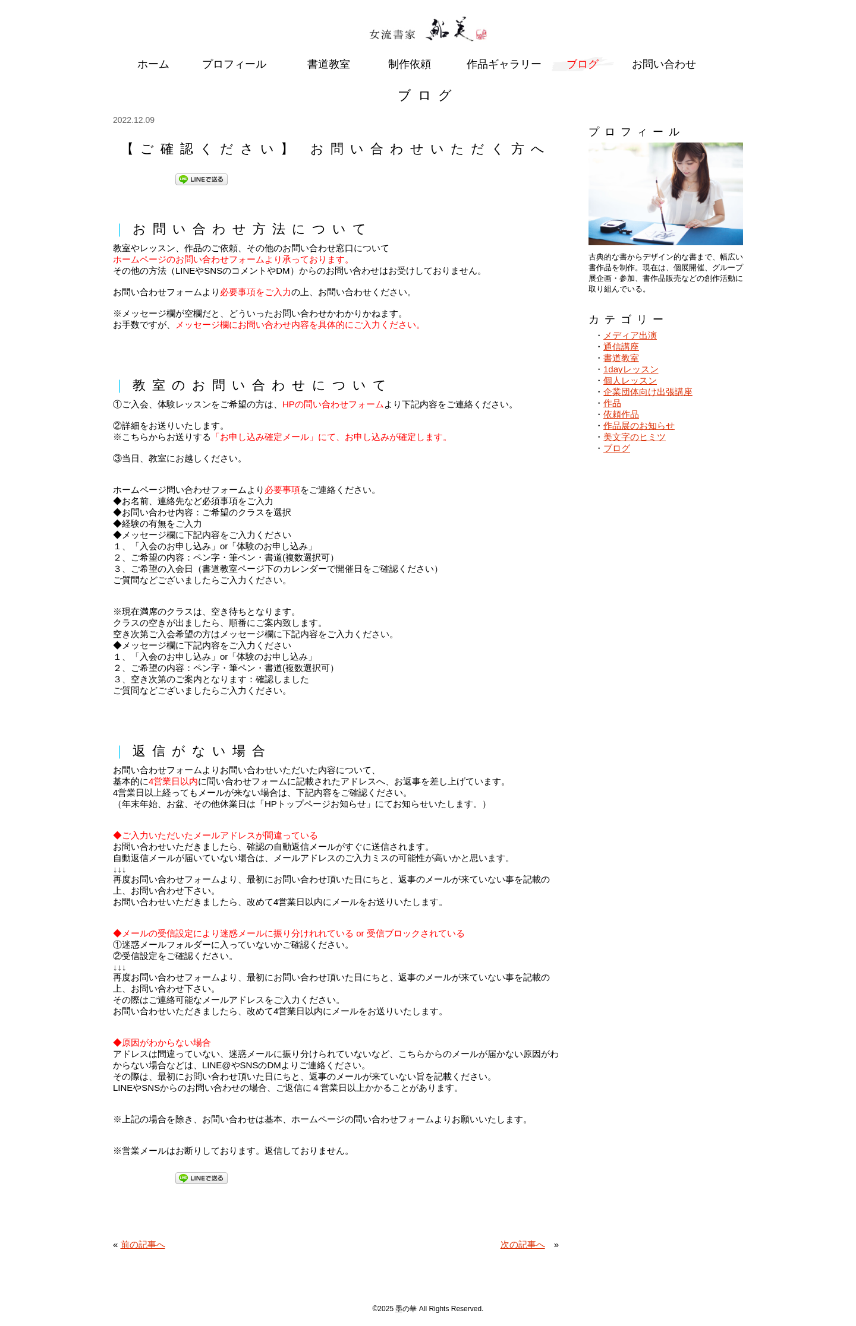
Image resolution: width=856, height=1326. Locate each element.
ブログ (616, 448)
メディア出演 (630, 335)
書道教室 (621, 358)
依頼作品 (621, 414)
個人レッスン (630, 380)
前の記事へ (143, 1244)
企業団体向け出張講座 (648, 392)
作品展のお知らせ (639, 425)
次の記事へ (523, 1244)
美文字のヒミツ (634, 437)
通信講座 (621, 346)
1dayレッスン (631, 369)
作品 (612, 403)
